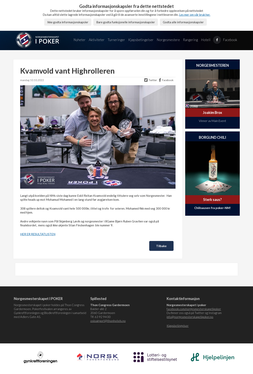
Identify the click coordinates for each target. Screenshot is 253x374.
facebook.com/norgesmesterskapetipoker (194, 309)
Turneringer (116, 40)
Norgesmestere (168, 40)
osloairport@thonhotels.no (108, 320)
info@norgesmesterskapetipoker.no (190, 317)
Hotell (206, 40)
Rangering (190, 40)
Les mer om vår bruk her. (194, 14)
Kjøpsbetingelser (141, 40)
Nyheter (80, 40)
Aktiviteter (97, 40)
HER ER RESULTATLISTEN (37, 234)
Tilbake (161, 246)
